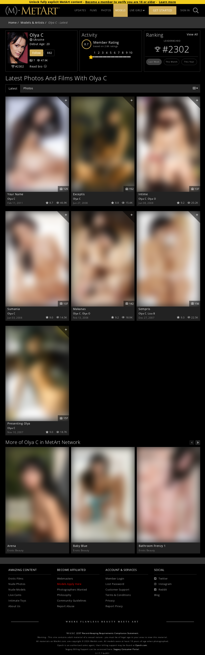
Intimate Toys (17, 600)
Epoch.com (141, 645)
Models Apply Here (69, 584)
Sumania (13, 309)
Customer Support (117, 589)
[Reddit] (160, 590)
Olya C (11, 198)
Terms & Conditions (118, 595)
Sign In (185, 10)
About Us (14, 606)
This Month (172, 61)
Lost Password (115, 584)
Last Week (154, 61)
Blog (157, 595)
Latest (13, 88)
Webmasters (65, 578)
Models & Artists (32, 22)
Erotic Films (15, 578)
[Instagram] (163, 584)
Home (12, 22)
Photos (28, 88)
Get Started (162, 10)
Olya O (152, 198)
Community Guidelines (71, 600)
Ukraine (37, 39)
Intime (143, 194)
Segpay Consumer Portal (126, 649)
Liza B (151, 313)
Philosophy (64, 595)
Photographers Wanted (72, 589)
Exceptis (79, 194)
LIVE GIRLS (137, 10)
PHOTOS (106, 10)
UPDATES (80, 10)
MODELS (120, 10)
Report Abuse (65, 606)
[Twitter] (161, 579)
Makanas (79, 309)
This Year (189, 61)
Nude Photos (16, 584)
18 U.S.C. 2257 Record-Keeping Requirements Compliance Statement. (102, 633)
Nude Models (17, 589)
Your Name (15, 194)
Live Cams (14, 595)
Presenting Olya (18, 423)
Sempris (144, 309)
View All (192, 34)
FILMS (93, 10)
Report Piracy (114, 606)
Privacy (110, 600)
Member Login (115, 578)
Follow (36, 53)
